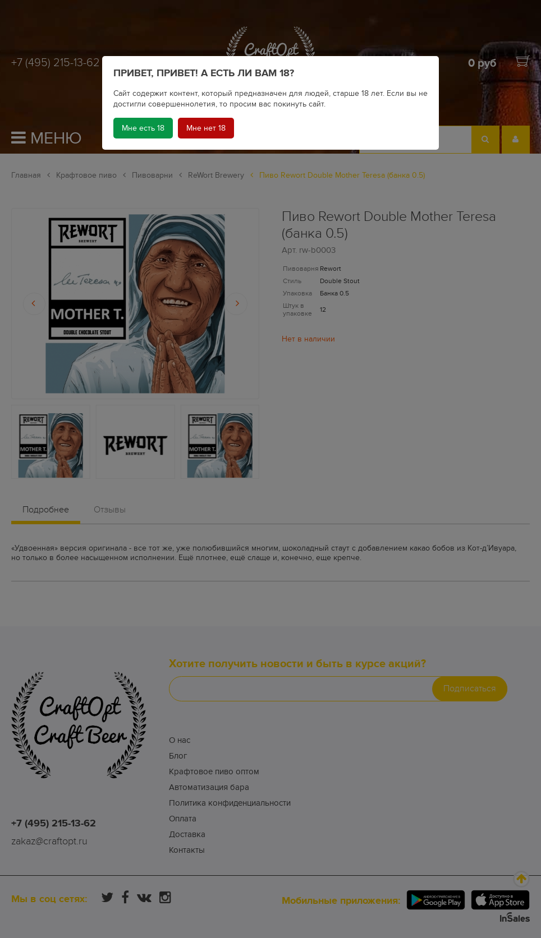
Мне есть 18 (143, 128)
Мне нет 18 (206, 128)
